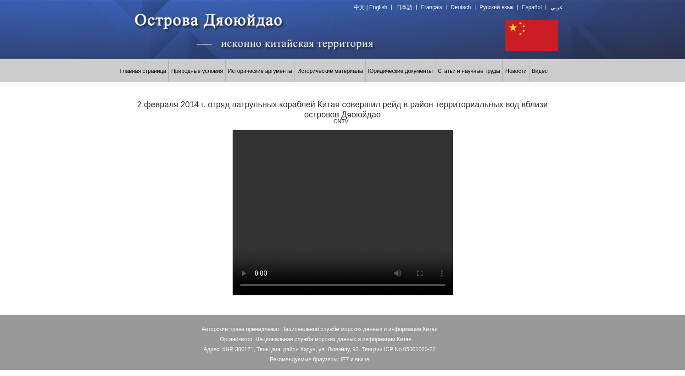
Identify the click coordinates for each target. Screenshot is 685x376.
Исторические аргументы (260, 71)
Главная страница (143, 71)
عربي (557, 7)
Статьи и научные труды (469, 71)
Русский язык (496, 7)
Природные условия (197, 71)
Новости (515, 71)
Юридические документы (400, 71)
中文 (359, 7)
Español (531, 7)
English (378, 7)
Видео (540, 71)
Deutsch (461, 7)
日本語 (404, 7)
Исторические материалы (330, 71)
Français (431, 7)
